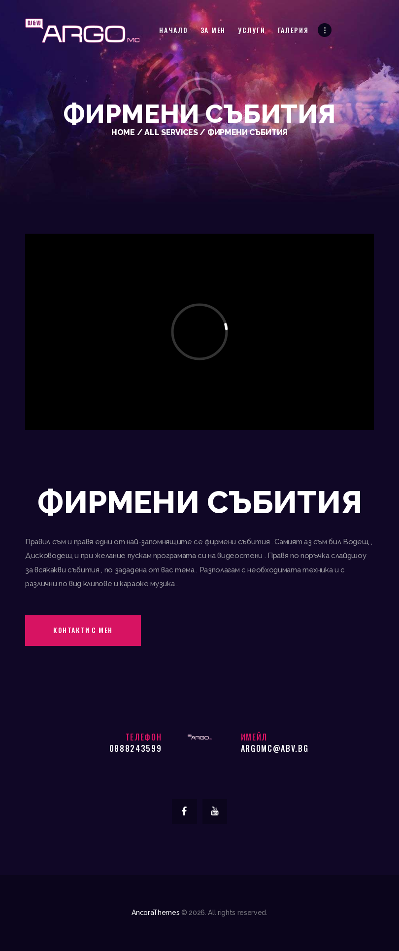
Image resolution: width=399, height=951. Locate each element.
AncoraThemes (155, 912)
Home (123, 132)
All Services (171, 132)
